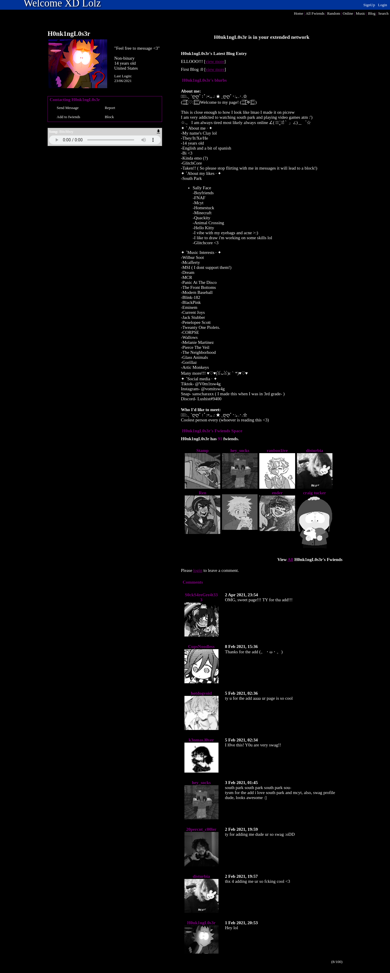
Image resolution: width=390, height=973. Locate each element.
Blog (371, 13)
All (315, 13)
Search (383, 13)
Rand (333, 13)
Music (361, 13)
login (197, 570)
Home (298, 13)
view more (215, 61)
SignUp (369, 5)
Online (348, 13)
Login (382, 5)
